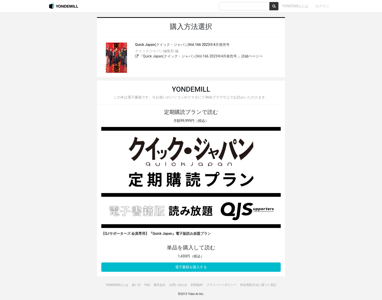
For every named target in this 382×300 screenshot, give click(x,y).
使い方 (136, 285)
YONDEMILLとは (295, 6)
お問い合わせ (178, 285)
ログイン (322, 6)
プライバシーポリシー (221, 285)
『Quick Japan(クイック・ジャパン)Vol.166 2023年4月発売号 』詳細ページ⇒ (199, 56)
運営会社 (159, 285)
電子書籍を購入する (191, 267)
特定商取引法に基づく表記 (258, 285)
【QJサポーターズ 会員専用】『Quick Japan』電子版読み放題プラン (156, 233)
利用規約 (197, 285)
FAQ (147, 285)
